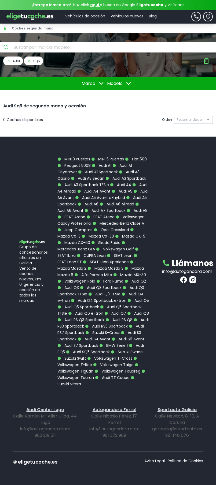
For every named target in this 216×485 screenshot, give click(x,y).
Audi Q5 (138, 300)
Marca (93, 83)
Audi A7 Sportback (105, 210)
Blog (153, 16)
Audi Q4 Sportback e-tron (98, 300)
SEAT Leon (120, 255)
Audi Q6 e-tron (85, 313)
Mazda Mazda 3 (105, 268)
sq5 (33, 61)
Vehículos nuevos (127, 16)
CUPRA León (91, 255)
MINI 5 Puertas (107, 159)
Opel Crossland (111, 229)
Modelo (120, 83)
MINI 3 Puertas (73, 159)
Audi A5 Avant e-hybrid (100, 197)
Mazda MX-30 (129, 274)
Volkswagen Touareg (117, 371)
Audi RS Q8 (119, 319)
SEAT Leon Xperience (106, 262)
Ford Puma (109, 281)
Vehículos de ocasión (85, 16)
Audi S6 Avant (128, 339)
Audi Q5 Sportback (78, 307)
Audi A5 (122, 191)
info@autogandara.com (187, 271)
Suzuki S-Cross (102, 332)
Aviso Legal (154, 461)
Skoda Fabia (105, 242)
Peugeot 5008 (74, 165)
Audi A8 (137, 210)
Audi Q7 (115, 313)
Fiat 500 (136, 159)
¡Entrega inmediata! (51, 4)
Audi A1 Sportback (98, 172)
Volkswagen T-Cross (109, 358)
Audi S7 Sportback (77, 345)
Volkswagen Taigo (113, 364)
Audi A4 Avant (94, 191)
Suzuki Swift (71, 358)
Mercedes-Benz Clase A (118, 223)
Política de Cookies (185, 461)
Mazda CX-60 (73, 242)
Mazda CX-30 (98, 236)
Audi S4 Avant (94, 339)
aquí (95, 4)
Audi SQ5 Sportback (88, 352)
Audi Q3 (68, 287)
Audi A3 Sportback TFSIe (83, 184)
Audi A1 (101, 165)
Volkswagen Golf (115, 249)
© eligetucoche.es (35, 461)
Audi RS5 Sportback (106, 326)
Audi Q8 (138, 313)
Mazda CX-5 (130, 236)
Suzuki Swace (127, 352)
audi (13, 61)
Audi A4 (120, 184)
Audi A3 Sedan (87, 178)
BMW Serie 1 (113, 345)
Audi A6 (88, 204)
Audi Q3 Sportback (101, 287)
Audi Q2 (135, 281)
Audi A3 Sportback (125, 178)
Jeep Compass (75, 229)
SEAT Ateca (100, 217)
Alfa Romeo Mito (93, 274)
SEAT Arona (71, 217)
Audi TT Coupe (112, 377)
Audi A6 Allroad (117, 204)
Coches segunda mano (33, 28)
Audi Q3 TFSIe (104, 294)
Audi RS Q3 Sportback (80, 319)
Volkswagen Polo (76, 281)
